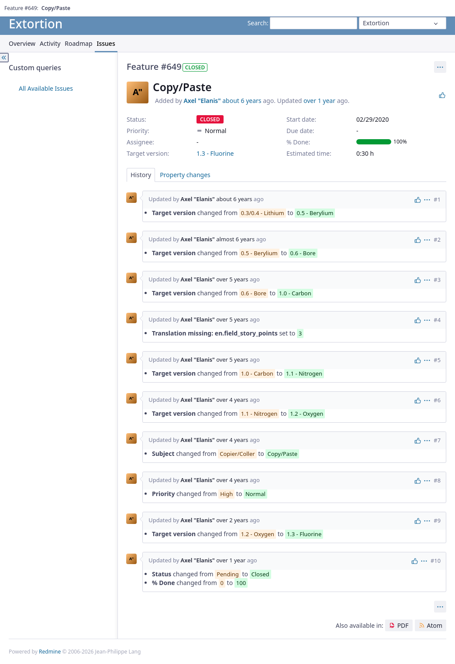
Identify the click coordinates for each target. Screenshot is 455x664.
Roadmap (78, 43)
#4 (437, 320)
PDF (403, 625)
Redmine (50, 651)
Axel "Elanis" (202, 100)
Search (257, 23)
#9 (437, 520)
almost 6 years (235, 239)
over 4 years (232, 400)
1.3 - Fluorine (215, 153)
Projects (38, 6)
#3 (437, 280)
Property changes (185, 175)
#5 (437, 360)
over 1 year (319, 100)
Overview (22, 43)
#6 (437, 400)
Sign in (437, 6)
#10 (436, 561)
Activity (50, 43)
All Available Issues (46, 88)
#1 (437, 199)
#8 (437, 480)
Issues (106, 43)
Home (16, 6)
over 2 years (232, 520)
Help (59, 6)
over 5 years (232, 279)
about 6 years (241, 100)
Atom (434, 625)
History (141, 175)
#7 (437, 440)
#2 (437, 239)
